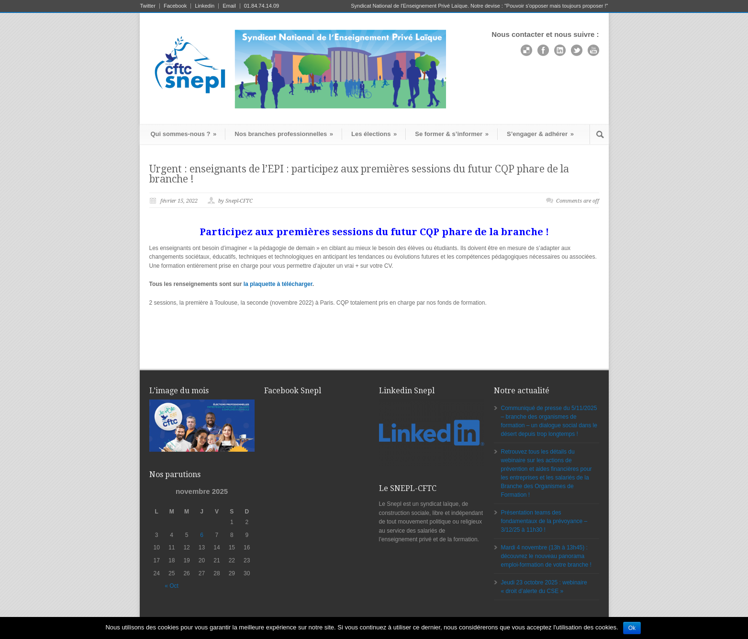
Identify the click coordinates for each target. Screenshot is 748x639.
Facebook (175, 6)
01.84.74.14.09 (261, 6)
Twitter (148, 6)
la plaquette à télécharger (278, 284)
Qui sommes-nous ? (184, 133)
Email (229, 6)
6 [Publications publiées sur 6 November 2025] (201, 535)
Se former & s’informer (452, 133)
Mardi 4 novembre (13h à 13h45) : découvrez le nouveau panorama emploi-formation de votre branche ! (546, 556)
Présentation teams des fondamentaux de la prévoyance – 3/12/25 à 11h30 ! (544, 521)
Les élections (374, 133)
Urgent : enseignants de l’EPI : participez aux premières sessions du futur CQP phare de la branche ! (359, 174)
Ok (632, 628)
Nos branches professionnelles (283, 133)
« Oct (172, 585)
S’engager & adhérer (540, 133)
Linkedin (204, 6)
